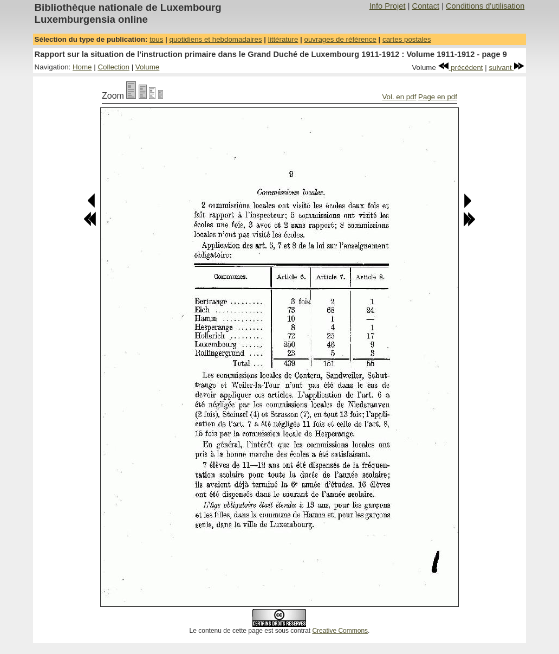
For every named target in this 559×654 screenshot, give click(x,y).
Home (82, 67)
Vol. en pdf (399, 97)
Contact (426, 6)
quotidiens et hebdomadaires (215, 39)
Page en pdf (437, 97)
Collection (113, 67)
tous (156, 39)
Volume (147, 67)
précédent (460, 67)
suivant (506, 67)
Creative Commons (340, 630)
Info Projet (387, 6)
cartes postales (406, 39)
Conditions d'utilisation (485, 6)
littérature (283, 39)
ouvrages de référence (340, 39)
